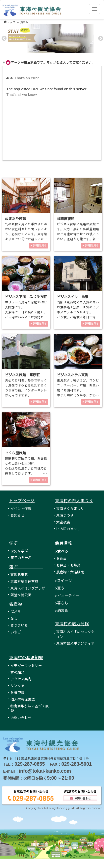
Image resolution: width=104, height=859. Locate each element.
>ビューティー (67, 595)
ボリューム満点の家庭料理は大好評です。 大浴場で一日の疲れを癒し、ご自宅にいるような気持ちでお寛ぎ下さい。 (26, 312)
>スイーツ (63, 580)
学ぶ (26, 543)
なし (13, 618)
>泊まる (61, 610)
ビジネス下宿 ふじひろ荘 (26, 296)
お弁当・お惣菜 (68, 565)
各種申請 (17, 692)
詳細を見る (40, 245)
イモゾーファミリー (26, 665)
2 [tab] (51, 49)
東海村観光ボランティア (75, 643)
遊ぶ (26, 567)
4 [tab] (58, 49)
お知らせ (17, 515)
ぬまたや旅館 (15, 218)
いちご (15, 631)
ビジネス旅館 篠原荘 (22, 374)
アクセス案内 (20, 678)
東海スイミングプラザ (27, 588)
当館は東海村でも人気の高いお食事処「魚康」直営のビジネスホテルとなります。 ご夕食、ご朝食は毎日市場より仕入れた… (78, 312)
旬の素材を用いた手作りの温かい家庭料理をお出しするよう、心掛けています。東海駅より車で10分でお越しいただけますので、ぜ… (26, 234)
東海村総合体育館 (24, 581)
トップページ (22, 500)
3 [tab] (54, 49)
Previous (3, 38)
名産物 (26, 604)
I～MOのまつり (68, 528)
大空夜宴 (63, 521)
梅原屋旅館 (65, 218)
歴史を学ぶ (19, 550)
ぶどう (15, 611)
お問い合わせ (20, 717)
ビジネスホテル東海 (72, 374)
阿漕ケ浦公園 (20, 594)
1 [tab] (48, 49)
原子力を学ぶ (20, 557)
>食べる (61, 551)
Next (100, 38)
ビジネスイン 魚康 (72, 296)
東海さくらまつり (70, 508)
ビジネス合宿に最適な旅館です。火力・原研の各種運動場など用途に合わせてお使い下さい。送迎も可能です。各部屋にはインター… (78, 234)
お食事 (61, 558)
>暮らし (61, 603)
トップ (11, 22)
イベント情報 (20, 508)
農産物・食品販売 (70, 571)
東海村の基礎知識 (26, 657)
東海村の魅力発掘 (72, 623)
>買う (59, 588)
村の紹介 (17, 672)
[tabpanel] (52, 38)
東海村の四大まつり (74, 500)
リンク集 (17, 685)
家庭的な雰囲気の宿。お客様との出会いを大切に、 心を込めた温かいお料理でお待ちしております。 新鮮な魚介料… (26, 468)
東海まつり (65, 515)
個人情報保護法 (22, 699)
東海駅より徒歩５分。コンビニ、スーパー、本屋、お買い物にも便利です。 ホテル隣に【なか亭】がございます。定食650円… (78, 390)
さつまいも (19, 625)
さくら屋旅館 (15, 452)
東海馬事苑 (19, 574)
